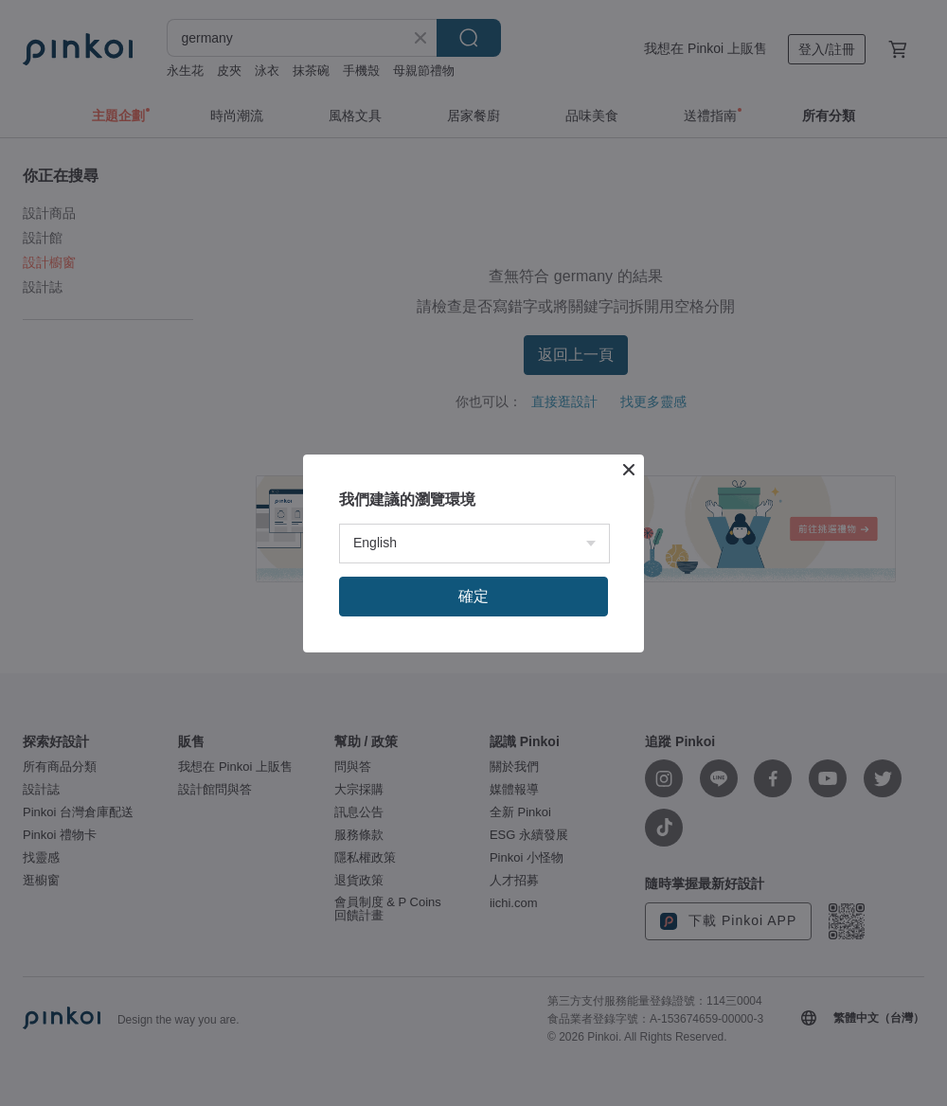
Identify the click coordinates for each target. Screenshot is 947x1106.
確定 (473, 596)
